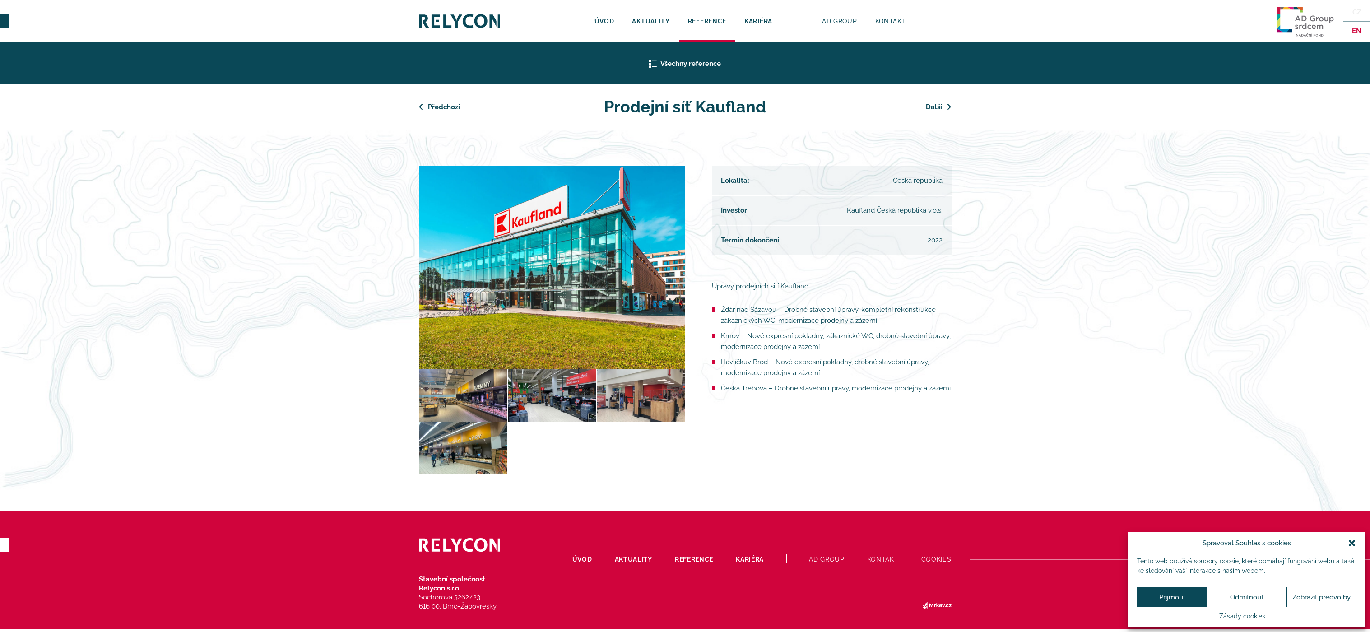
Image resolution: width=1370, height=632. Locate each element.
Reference (707, 21)
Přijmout (1172, 597)
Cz (1356, 12)
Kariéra (758, 21)
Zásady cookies (1242, 616)
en (1356, 31)
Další (934, 107)
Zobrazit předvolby (1321, 597)
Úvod (604, 21)
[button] (1351, 543)
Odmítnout (1246, 597)
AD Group (839, 21)
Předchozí (444, 107)
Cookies (936, 559)
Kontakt (890, 21)
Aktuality (650, 21)
